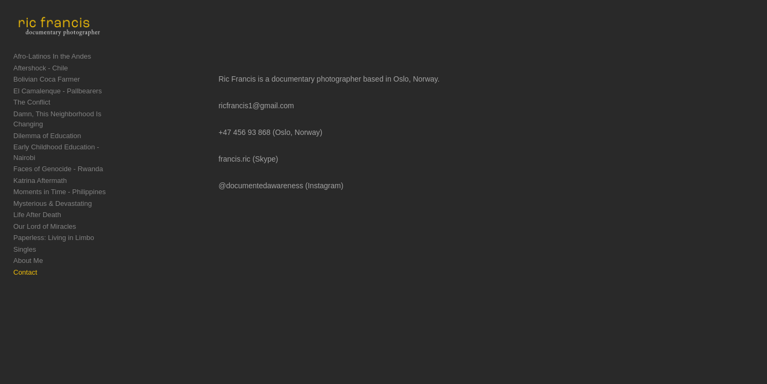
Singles (24, 243)
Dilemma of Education (47, 141)
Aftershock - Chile (40, 83)
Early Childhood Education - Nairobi (68, 152)
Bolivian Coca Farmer (46, 95)
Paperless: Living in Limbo (53, 232)
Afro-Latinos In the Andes (52, 72)
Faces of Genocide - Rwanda (58, 163)
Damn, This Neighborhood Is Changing (73, 129)
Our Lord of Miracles (44, 221)
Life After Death (37, 209)
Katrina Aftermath (40, 175)
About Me (28, 255)
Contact (25, 266)
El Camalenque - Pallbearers (57, 106)
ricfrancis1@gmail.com (302, 105)
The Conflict (31, 118)
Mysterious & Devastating (52, 198)
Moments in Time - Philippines (59, 186)
